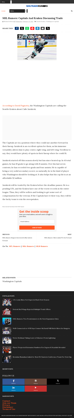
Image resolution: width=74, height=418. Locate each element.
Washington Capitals (52, 21)
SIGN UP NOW (37, 228)
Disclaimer (7, 407)
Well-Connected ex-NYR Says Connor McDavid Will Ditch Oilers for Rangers (41, 328)
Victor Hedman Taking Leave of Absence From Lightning (34, 338)
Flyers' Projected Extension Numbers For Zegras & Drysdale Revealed (39, 347)
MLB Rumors (42, 246)
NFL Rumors (14, 246)
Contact (6, 401)
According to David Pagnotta (15, 105)
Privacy (6, 405)
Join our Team (9, 403)
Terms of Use (8, 409)
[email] (37, 221)
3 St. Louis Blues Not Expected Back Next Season (31, 300)
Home (3, 11)
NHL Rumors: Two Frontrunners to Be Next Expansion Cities (36, 319)
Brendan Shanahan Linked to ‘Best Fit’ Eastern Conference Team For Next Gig (42, 357)
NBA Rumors (28, 246)
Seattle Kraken (40, 21)
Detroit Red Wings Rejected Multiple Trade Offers (31, 309)
